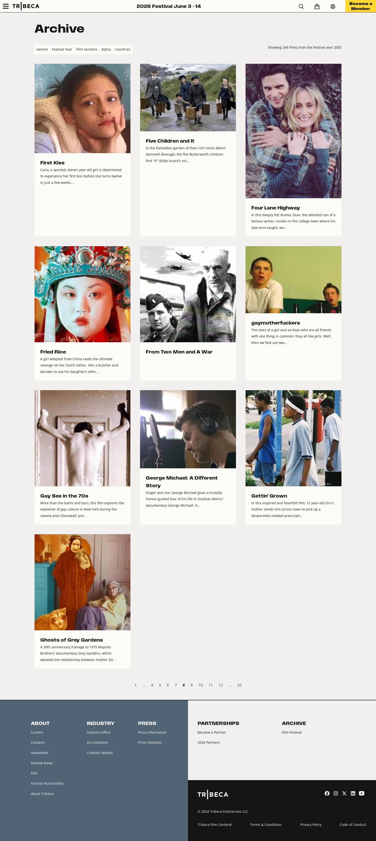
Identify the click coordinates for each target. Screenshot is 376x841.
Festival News (42, 763)
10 (201, 685)
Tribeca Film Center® (215, 824)
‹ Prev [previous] (38, 685)
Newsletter (39, 752)
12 (221, 685)
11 (211, 685)
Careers (37, 732)
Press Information (152, 732)
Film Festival (292, 732)
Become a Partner (212, 732)
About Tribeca (42, 793)
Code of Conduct (353, 824)
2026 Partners (209, 742)
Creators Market (100, 752)
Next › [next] (337, 685)
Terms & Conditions (266, 824)
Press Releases (150, 742)
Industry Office (99, 732)
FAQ (34, 773)
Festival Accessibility (47, 783)
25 (239, 685)
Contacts (38, 742)
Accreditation (97, 742)
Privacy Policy (311, 824)
